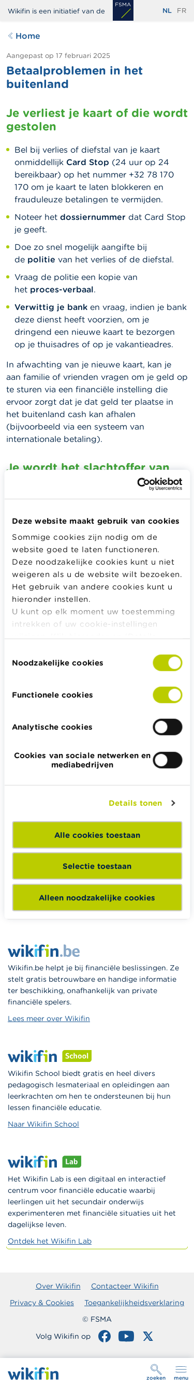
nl (167, 10)
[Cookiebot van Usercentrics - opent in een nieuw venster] (138, 484)
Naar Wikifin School (43, 1124)
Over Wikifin (58, 1286)
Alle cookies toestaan (97, 834)
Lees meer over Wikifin (49, 1018)
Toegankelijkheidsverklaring (134, 1302)
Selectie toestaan (97, 866)
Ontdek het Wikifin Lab (50, 1241)
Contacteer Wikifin (125, 1286)
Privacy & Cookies (42, 1302)
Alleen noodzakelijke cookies (97, 897)
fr (181, 10)
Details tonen (135, 803)
